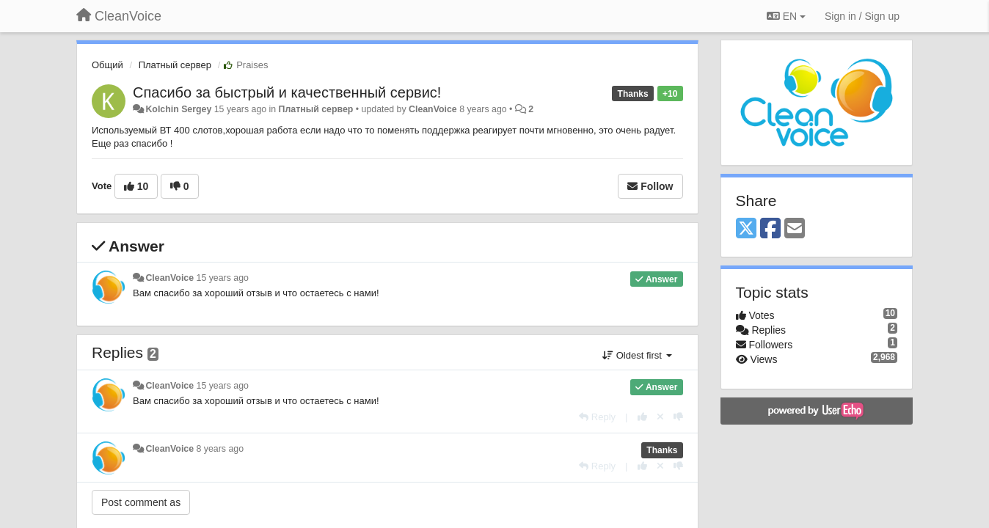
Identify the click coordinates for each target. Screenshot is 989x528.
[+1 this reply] (642, 416)
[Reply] (597, 416)
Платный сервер (175, 64)
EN (786, 16)
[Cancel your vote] (660, 416)
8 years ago (220, 449)
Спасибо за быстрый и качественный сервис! (287, 92)
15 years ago (223, 278)
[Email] (794, 229)
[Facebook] (770, 229)
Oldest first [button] (636, 355)
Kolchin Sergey (178, 109)
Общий (107, 64)
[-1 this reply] (678, 416)
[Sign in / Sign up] (862, 16)
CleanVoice (433, 109)
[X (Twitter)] (746, 229)
